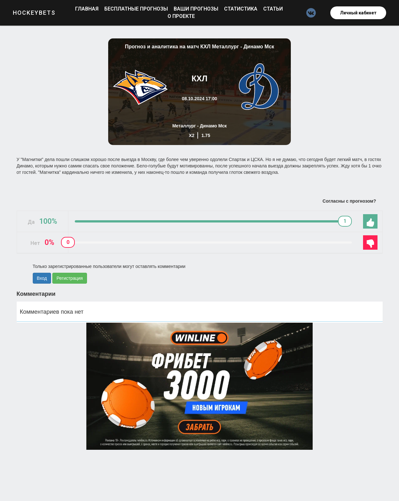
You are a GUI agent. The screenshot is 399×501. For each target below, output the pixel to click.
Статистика (241, 9)
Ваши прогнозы (197, 9)
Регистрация (69, 278)
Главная (87, 9)
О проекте (181, 16)
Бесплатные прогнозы (136, 9)
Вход (42, 278)
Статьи (273, 9)
